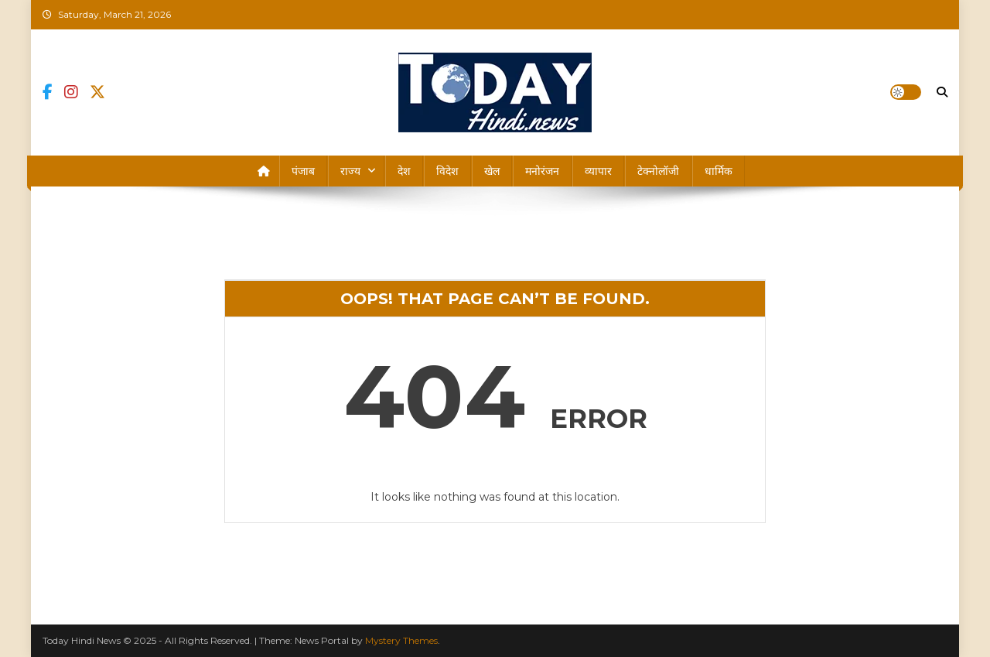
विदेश (447, 171)
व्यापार (598, 171)
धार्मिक (718, 171)
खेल (492, 171)
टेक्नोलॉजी (658, 171)
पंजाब (303, 171)
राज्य (350, 171)
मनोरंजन (542, 171)
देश (404, 171)
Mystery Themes (401, 640)
